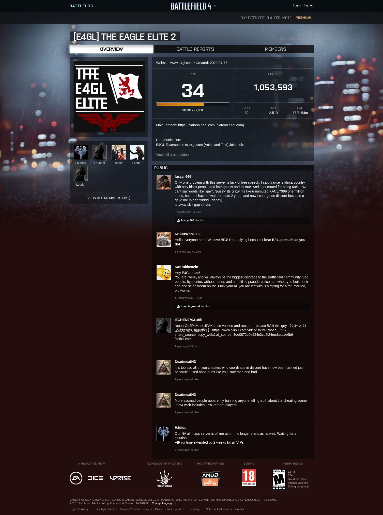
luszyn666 (183, 176)
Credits (239, 509)
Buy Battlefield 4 (256, 18)
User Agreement (104, 509)
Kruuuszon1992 (187, 234)
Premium (303, 18)
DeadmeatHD (185, 362)
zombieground (190, 306)
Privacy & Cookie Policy (134, 509)
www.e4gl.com (181, 63)
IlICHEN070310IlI (188, 320)
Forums (282, 18)
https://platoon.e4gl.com (196, 125)
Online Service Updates (169, 509)
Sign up (309, 5)
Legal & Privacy (79, 509)
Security (194, 509)
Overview (111, 49)
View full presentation (172, 155)
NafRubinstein (186, 267)
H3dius (180, 428)
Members (275, 49)
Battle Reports (195, 49)
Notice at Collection (217, 509)
